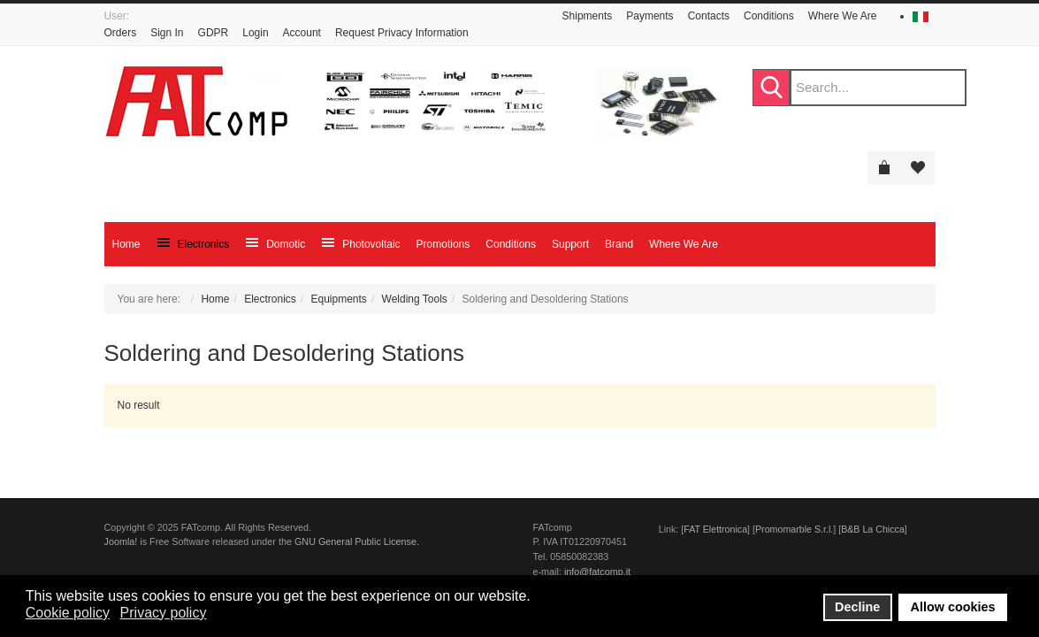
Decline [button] (857, 607)
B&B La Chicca (873, 529)
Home (215, 299)
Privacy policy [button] (163, 612)
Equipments (339, 299)
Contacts (709, 16)
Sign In (166, 33)
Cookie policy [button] (68, 612)
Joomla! (121, 541)
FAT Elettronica (715, 529)
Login (255, 33)
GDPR (213, 33)
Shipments (587, 16)
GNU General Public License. (356, 541)
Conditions (769, 16)
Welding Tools (414, 299)
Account (302, 33)
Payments (649, 16)
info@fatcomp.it (597, 571)
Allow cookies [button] (953, 607)
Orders (120, 33)
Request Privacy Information (402, 33)
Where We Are (842, 16)
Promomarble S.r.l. (794, 529)
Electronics (270, 299)
